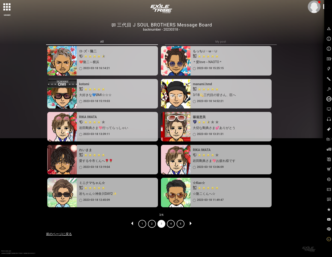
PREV (132, 223)
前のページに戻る (59, 234)
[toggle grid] (7, 7)
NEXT (190, 223)
